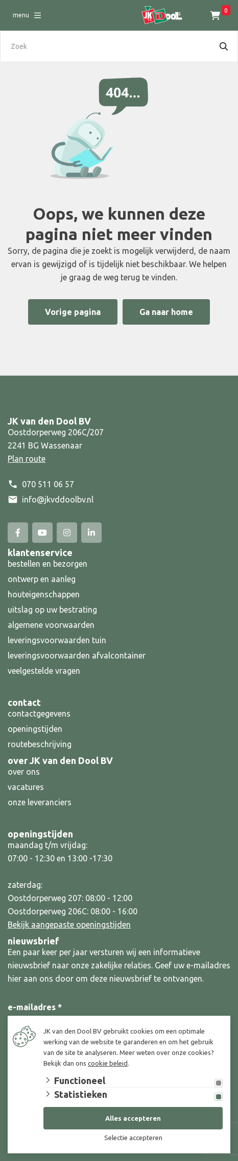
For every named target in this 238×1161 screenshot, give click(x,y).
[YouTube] (42, 532)
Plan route (26, 458)
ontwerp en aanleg (42, 579)
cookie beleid (108, 1063)
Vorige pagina (73, 311)
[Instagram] (67, 532)
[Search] (224, 46)
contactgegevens (39, 713)
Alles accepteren (133, 1118)
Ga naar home (166, 311)
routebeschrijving (40, 744)
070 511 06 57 (48, 484)
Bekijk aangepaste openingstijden (69, 924)
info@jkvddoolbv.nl (57, 499)
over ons (24, 771)
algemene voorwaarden (51, 624)
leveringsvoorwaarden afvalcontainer (78, 655)
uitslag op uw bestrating (52, 609)
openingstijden (35, 728)
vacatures (26, 786)
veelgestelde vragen (44, 670)
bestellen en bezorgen (47, 563)
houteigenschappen (44, 594)
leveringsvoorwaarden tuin (57, 640)
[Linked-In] (91, 532)
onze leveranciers (40, 802)
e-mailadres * (35, 1007)
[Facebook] (18, 532)
